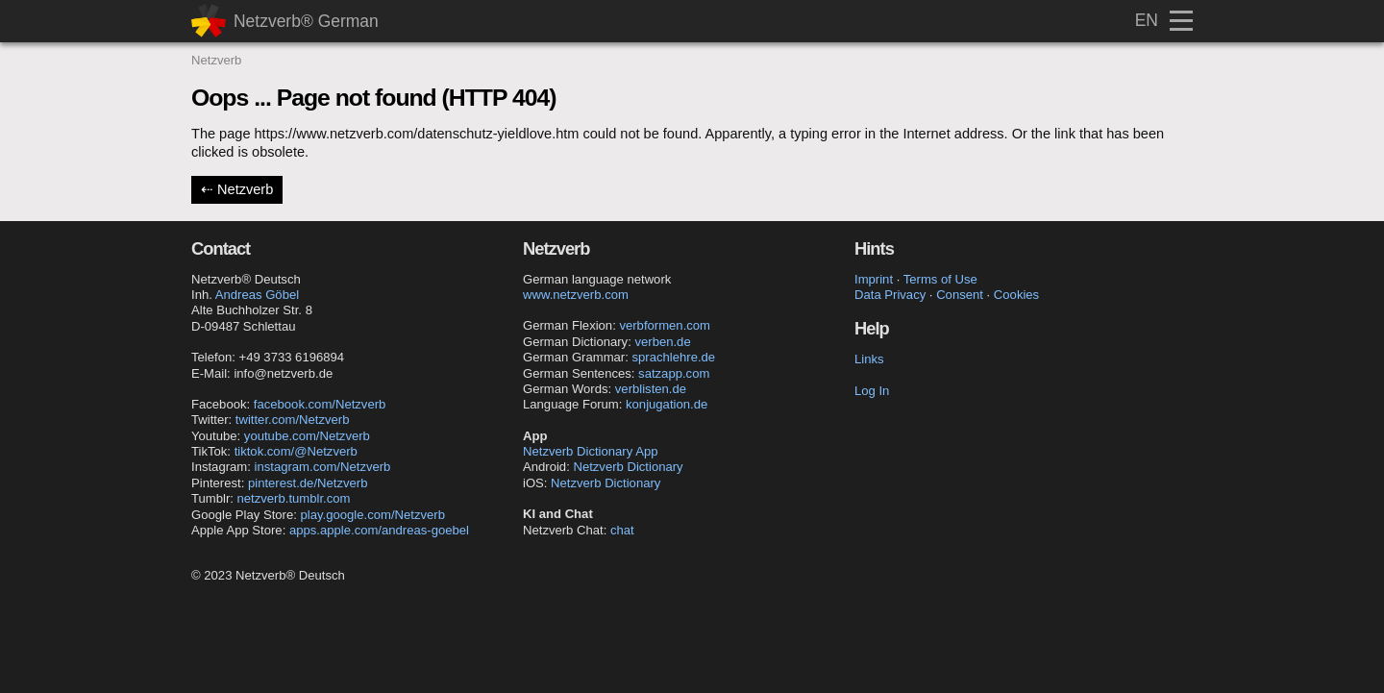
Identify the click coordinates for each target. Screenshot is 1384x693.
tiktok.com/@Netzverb (296, 451)
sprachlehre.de (674, 357)
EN (1146, 20)
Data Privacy (890, 294)
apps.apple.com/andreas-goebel (379, 530)
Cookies (1016, 294)
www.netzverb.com (576, 294)
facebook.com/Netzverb (320, 404)
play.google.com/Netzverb (373, 514)
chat (622, 530)
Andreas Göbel (257, 294)
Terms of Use (940, 279)
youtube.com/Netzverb (307, 436)
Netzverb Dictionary (627, 466)
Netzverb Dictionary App (590, 451)
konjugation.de (666, 404)
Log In (871, 391)
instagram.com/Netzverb (323, 466)
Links (869, 359)
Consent (959, 294)
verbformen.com (664, 325)
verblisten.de (650, 389)
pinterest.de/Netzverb (307, 483)
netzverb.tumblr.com (294, 498)
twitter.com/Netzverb (292, 419)
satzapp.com (673, 373)
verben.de (662, 341)
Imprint (873, 279)
